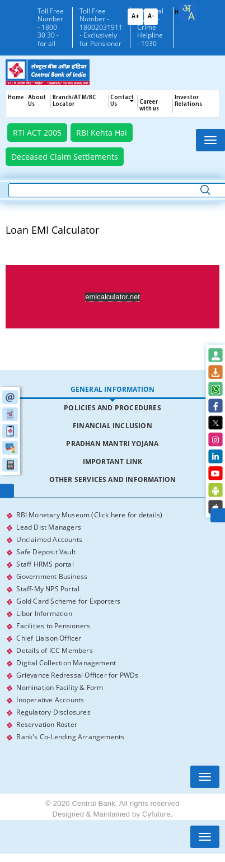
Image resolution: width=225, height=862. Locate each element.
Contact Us (122, 101)
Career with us (149, 105)
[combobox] (188, 12)
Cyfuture (156, 814)
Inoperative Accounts (50, 700)
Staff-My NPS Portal (47, 589)
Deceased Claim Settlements (64, 156)
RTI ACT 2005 (37, 132)
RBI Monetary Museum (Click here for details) (89, 515)
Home (16, 98)
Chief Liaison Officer (48, 638)
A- (151, 16)
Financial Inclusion (112, 425)
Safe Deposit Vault (46, 552)
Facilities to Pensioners (53, 626)
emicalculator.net (112, 297)
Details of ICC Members (54, 650)
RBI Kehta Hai (101, 132)
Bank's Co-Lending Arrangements (70, 736)
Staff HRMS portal (44, 564)
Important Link (113, 461)
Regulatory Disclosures (53, 712)
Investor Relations (188, 101)
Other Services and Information (112, 479)
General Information (113, 389)
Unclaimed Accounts (49, 539)
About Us (37, 101)
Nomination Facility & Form (59, 687)
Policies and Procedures (112, 408)
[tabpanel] (112, 626)
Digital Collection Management (66, 663)
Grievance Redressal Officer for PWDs (77, 675)
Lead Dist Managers (48, 527)
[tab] (112, 390)
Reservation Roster (46, 724)
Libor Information (44, 613)
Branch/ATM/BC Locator (74, 101)
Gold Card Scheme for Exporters (68, 601)
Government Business (51, 576)
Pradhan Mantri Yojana (112, 443)
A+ (135, 16)
